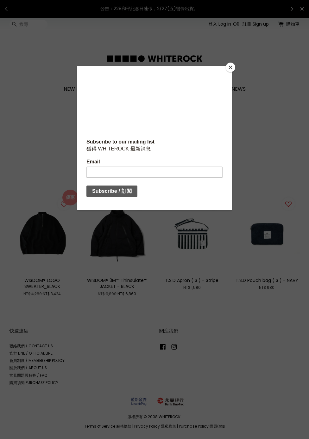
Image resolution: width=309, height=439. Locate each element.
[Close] (230, 67)
